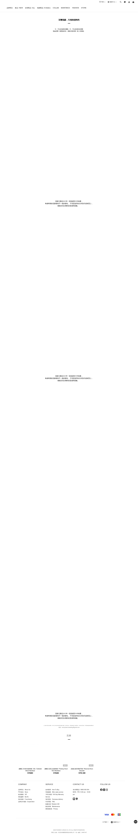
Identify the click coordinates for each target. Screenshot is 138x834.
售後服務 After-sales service (54, 792)
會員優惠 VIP (22, 794)
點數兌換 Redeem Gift (52, 804)
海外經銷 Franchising (25, 799)
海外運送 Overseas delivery (54, 799)
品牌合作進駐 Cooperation (26, 801)
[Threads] (107, 790)
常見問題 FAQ (50, 801)
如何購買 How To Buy (52, 789)
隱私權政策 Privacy (52, 809)
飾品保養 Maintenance (53, 806)
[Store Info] (77, 799)
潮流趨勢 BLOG (23, 797)
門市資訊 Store (23, 792)
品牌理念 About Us (24, 789)
